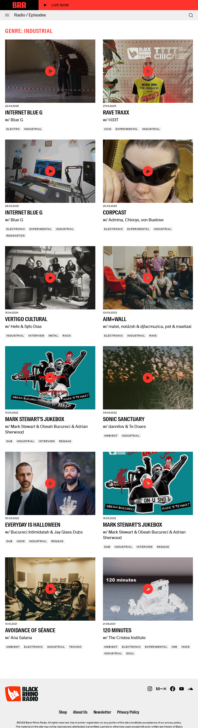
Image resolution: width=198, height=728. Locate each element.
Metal (53, 335)
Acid (107, 129)
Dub (9, 441)
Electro (13, 129)
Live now (56, 5)
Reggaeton (15, 235)
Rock (67, 335)
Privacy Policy (128, 712)
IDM (174, 646)
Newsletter (102, 712)
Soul (130, 653)
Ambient (111, 435)
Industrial (33, 129)
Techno (75, 646)
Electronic (15, 229)
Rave (153, 335)
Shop (63, 712)
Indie (21, 541)
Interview (36, 335)
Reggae (65, 441)
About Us (80, 712)
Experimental (127, 129)
